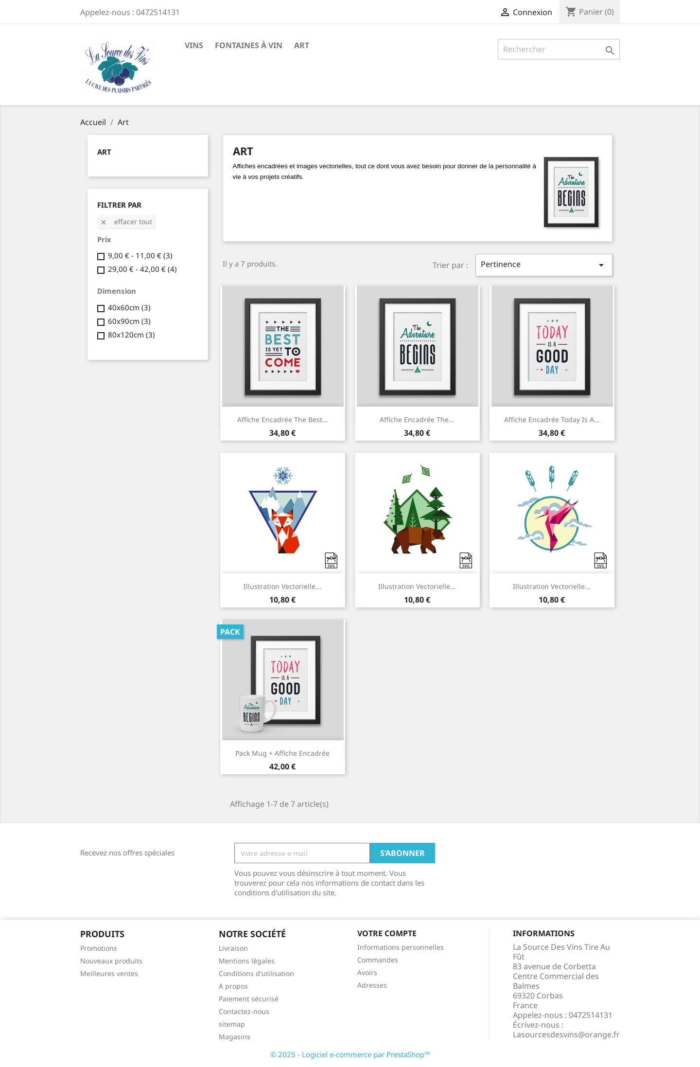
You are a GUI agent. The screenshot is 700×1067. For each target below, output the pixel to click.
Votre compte (387, 933)
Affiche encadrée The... (417, 419)
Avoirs (367, 972)
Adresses (372, 985)
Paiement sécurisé (249, 998)
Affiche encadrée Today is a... (552, 419)
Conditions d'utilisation (256, 973)
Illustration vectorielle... (282, 586)
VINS (194, 45)
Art (301, 45)
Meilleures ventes (109, 973)
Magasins (234, 1036)
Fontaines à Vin (248, 45)
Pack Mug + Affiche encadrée (282, 753)
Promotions (98, 948)
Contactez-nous (244, 1011)
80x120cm (131, 334)
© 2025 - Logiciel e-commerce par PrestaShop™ (350, 1054)
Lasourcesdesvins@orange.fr (566, 1034)
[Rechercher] (559, 49)
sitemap (232, 1024)
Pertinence (544, 265)
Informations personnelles (400, 947)
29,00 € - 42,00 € (142, 269)
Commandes (377, 959)
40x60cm (129, 307)
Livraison (233, 948)
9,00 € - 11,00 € (140, 255)
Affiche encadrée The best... (282, 419)
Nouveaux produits (111, 960)
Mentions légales (247, 960)
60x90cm (129, 321)
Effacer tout (126, 221)
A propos (233, 986)
